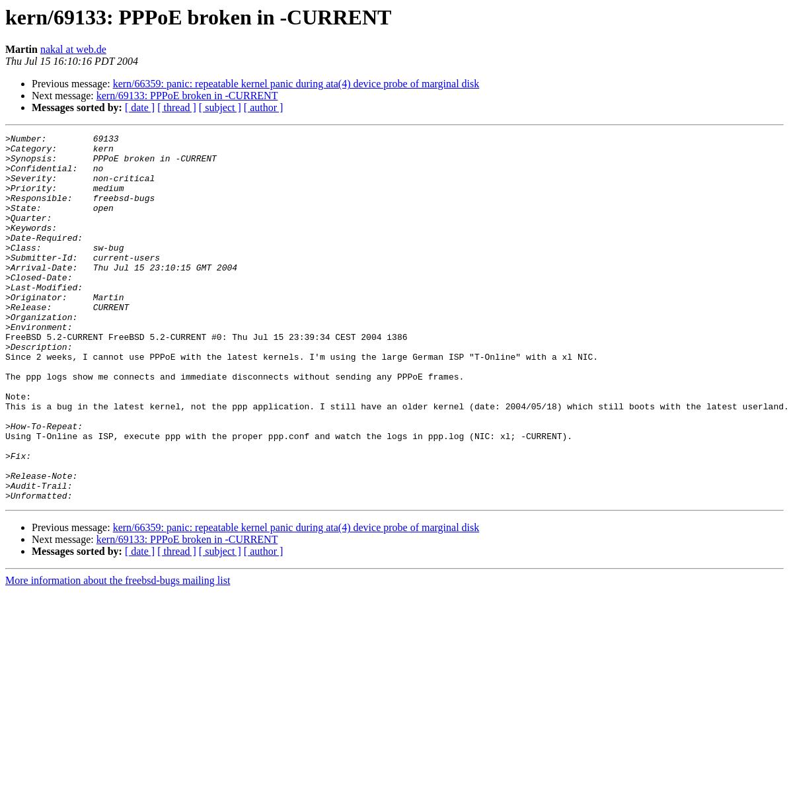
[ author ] (263, 107)
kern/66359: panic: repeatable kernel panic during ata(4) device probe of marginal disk (296, 83)
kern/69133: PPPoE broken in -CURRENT (187, 95)
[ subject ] (220, 107)
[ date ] (140, 107)
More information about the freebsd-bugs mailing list (117, 653)
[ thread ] (176, 107)
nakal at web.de (73, 49)
